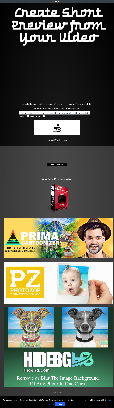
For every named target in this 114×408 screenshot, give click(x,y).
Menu (57, 1)
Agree (59, 404)
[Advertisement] (57, 76)
